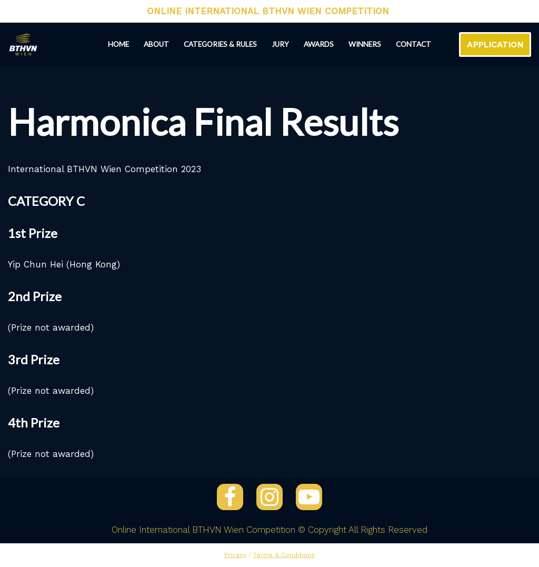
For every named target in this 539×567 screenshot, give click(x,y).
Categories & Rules (220, 44)
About (156, 44)
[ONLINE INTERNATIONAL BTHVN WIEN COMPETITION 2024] (23, 44)
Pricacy (235, 555)
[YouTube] (309, 497)
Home (118, 44)
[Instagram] (269, 497)
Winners (364, 44)
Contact (413, 44)
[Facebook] (230, 497)
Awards (319, 44)
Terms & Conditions (284, 555)
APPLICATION (495, 44)
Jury (280, 44)
